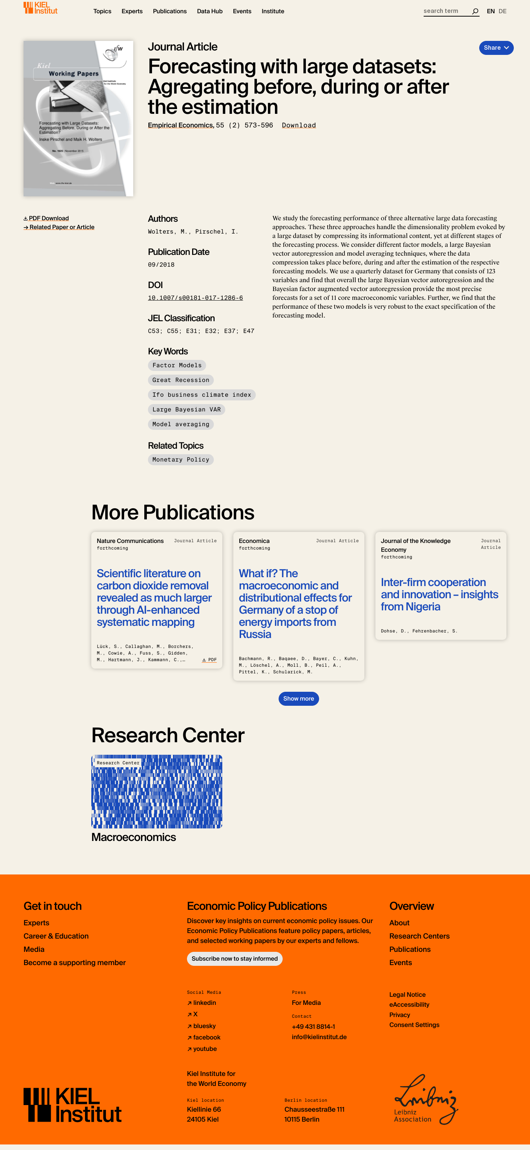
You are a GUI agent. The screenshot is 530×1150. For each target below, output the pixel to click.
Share (492, 54)
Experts (39, 929)
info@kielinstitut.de (321, 1042)
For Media (307, 1009)
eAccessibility (410, 1010)
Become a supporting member (86, 968)
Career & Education (63, 942)
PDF (209, 666)
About (401, 929)
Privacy (400, 1020)
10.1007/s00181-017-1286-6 (195, 304)
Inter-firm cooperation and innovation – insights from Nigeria (439, 601)
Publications (414, 955)
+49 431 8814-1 (315, 1032)
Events (403, 968)
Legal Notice (408, 1000)
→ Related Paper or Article (59, 233)
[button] (102, 18)
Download (299, 131)
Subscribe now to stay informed (235, 965)
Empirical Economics (180, 131)
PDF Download (46, 224)
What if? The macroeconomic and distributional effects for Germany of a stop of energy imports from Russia (295, 610)
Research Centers (426, 942)
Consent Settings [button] (416, 1030)
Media (36, 955)
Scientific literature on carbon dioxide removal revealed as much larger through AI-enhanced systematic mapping (154, 604)
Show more (298, 705)
